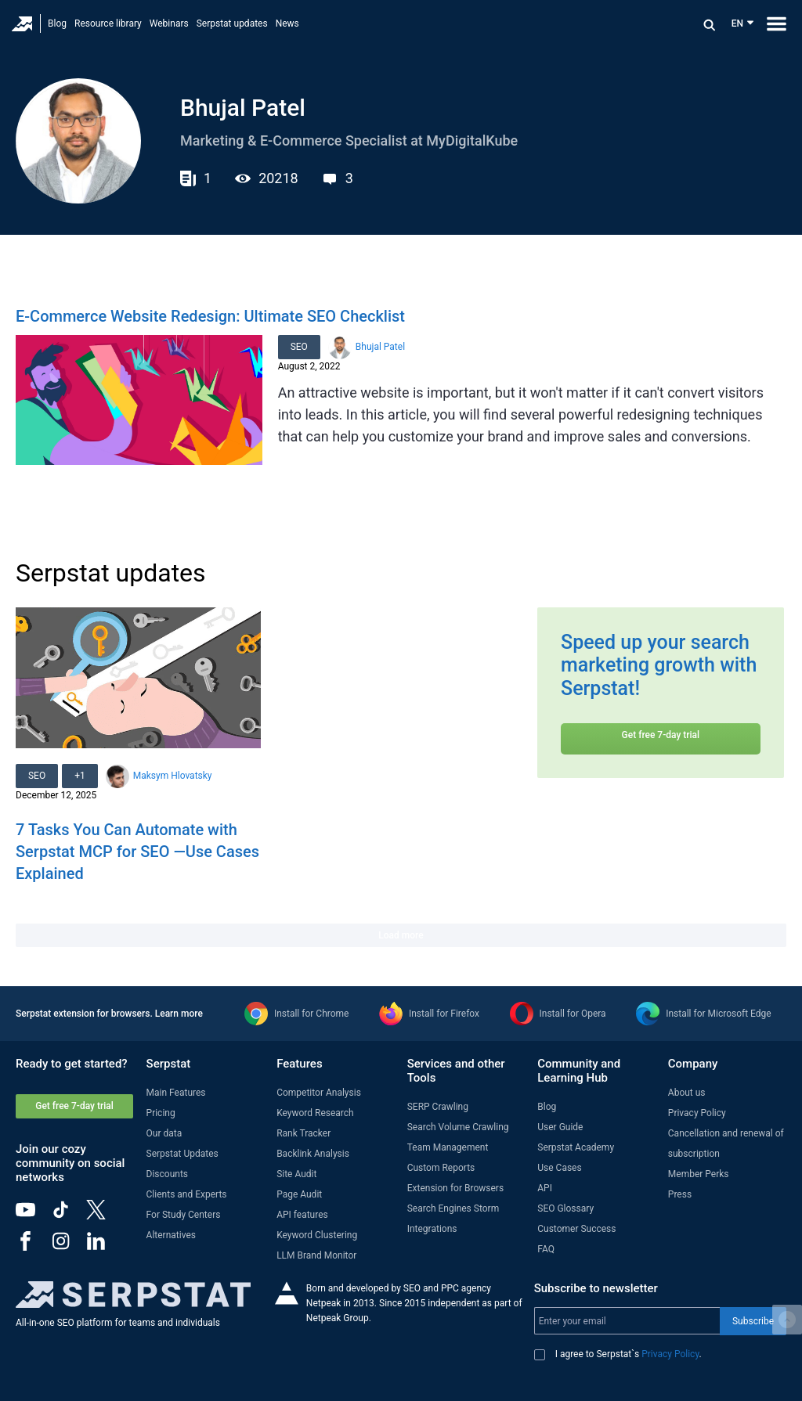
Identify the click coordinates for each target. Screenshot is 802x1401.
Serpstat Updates (182, 1153)
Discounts (167, 1174)
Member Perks (698, 1174)
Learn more (179, 1013)
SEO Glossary (565, 1208)
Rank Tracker (303, 1133)
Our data (164, 1133)
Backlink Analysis (312, 1153)
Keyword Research (315, 1112)
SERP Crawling (437, 1106)
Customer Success (576, 1228)
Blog (57, 23)
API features (302, 1214)
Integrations (432, 1228)
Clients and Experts (186, 1194)
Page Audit (299, 1194)
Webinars (169, 23)
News (287, 23)
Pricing (160, 1112)
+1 (79, 775)
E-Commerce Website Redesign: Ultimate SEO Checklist (210, 316)
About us (687, 1092)
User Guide (560, 1127)
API (544, 1188)
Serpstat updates (232, 23)
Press (680, 1194)
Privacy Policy (697, 1112)
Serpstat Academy (575, 1147)
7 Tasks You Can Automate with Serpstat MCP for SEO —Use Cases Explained (137, 851)
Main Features (176, 1092)
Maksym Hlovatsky (172, 775)
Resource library (108, 23)
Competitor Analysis (318, 1092)
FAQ (546, 1249)
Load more (400, 935)
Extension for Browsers (455, 1188)
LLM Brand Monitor (316, 1255)
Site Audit (296, 1174)
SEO (299, 346)
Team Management (448, 1147)
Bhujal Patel (380, 346)
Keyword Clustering (316, 1235)
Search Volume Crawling (458, 1127)
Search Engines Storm (453, 1208)
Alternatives (171, 1235)
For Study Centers (183, 1214)
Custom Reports (441, 1167)
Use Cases (559, 1167)
